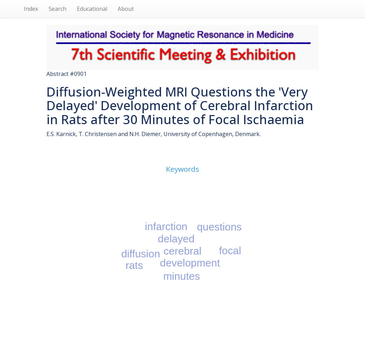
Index (31, 9)
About (126, 9)
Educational (92, 9)
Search (57, 9)
